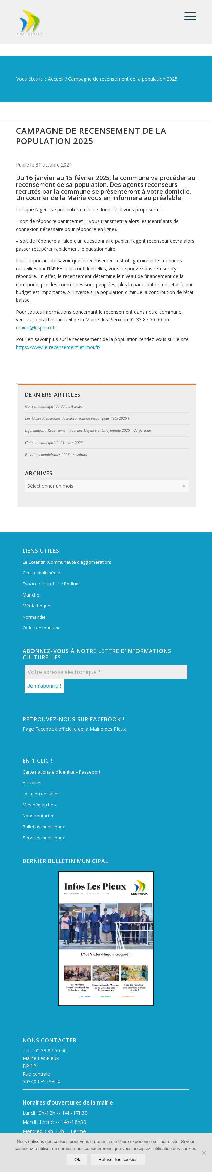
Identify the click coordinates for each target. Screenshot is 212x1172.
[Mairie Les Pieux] (88, 23)
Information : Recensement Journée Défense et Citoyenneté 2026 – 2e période (88, 430)
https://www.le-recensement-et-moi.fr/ (58, 347)
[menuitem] (186, 16)
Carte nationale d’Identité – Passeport (61, 772)
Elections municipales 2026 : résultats (56, 454)
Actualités (33, 783)
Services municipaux (44, 838)
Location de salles (41, 793)
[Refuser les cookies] (203, 1152)
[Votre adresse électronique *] (106, 672)
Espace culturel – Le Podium (51, 584)
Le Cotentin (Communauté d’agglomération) (67, 562)
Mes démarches (39, 805)
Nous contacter (38, 816)
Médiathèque (36, 606)
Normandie (34, 617)
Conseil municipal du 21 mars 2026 (54, 442)
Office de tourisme (42, 628)
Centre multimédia (41, 573)
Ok (77, 1159)
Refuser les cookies (117, 1159)
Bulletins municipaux (44, 827)
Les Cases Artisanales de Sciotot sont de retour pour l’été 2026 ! (77, 418)
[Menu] (186, 16)
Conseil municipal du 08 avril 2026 (53, 406)
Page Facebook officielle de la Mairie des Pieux (74, 729)
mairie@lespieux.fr (36, 327)
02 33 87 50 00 (50, 1050)
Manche (31, 595)
